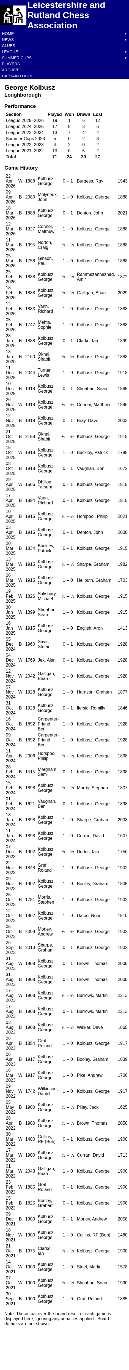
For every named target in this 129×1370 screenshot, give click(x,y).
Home (8, 33)
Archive (11, 70)
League (10, 52)
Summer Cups (17, 58)
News (8, 39)
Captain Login (17, 76)
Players (11, 64)
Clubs (8, 46)
